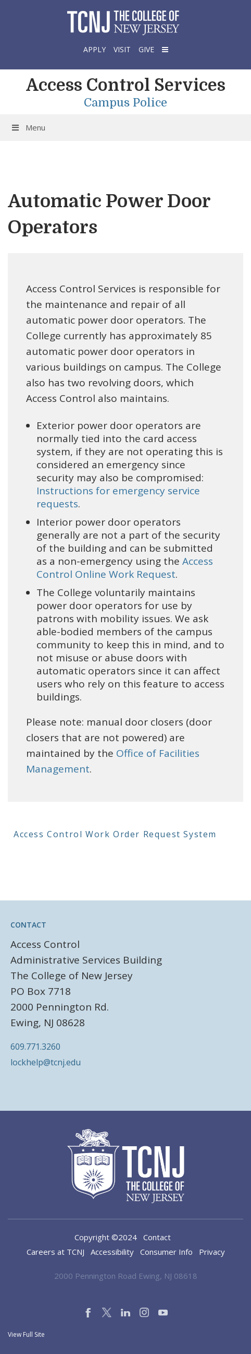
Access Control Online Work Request (124, 567)
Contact (157, 1237)
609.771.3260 (35, 1046)
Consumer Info (166, 1251)
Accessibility (112, 1251)
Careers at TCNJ (55, 1251)
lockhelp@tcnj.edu (45, 1062)
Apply (94, 49)
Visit (122, 49)
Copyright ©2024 (105, 1237)
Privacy (212, 1251)
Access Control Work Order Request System (115, 834)
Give (146, 49)
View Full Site (26, 1334)
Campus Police (125, 103)
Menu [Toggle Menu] (27, 127)
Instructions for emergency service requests (118, 497)
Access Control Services (125, 85)
